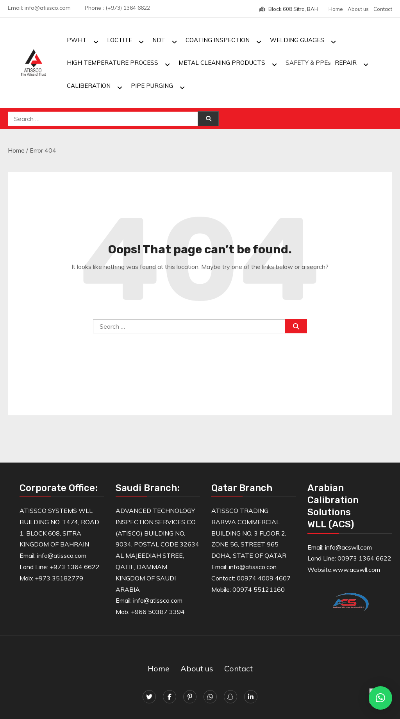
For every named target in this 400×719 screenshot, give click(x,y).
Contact (382, 9)
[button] (380, 698)
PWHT (77, 40)
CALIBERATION (89, 85)
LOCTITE (119, 40)
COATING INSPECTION (218, 40)
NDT (158, 40)
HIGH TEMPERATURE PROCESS (112, 62)
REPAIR (346, 62)
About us (358, 9)
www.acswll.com (356, 569)
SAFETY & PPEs (308, 62)
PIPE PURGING (152, 85)
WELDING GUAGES (297, 40)
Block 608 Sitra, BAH (288, 9)
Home (336, 9)
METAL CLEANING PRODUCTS (222, 62)
